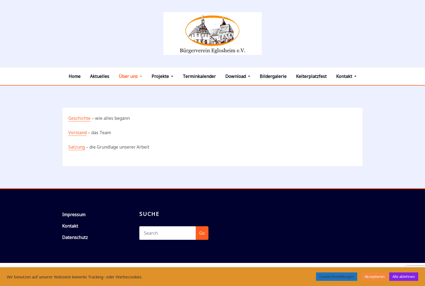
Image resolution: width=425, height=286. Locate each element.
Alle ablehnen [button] (403, 276)
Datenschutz (75, 237)
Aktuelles (99, 76)
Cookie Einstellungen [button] (336, 276)
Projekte (162, 76)
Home (75, 76)
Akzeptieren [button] (375, 276)
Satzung (76, 147)
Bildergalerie (273, 76)
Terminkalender (199, 76)
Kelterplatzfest (311, 76)
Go (202, 233)
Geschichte (79, 118)
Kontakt (346, 76)
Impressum (73, 215)
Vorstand (77, 133)
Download (237, 76)
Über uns (130, 76)
